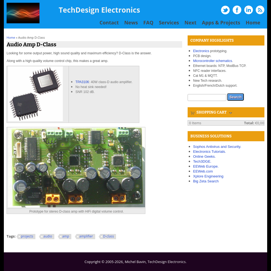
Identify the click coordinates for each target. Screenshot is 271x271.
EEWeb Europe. (206, 166)
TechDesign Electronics (99, 10)
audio (47, 236)
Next (191, 22)
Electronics (201, 51)
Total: (249, 122)
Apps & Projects (221, 22)
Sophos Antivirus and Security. (217, 147)
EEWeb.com (203, 171)
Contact (109, 22)
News (131, 22)
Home (253, 22)
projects (27, 236)
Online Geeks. (204, 156)
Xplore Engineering (208, 176)
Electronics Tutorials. (209, 151)
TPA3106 (82, 82)
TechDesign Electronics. (167, 261)
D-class (108, 236)
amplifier (86, 236)
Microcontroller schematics (212, 61)
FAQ (148, 22)
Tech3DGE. (202, 161)
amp (65, 236)
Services (169, 22)
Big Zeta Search (206, 181)
